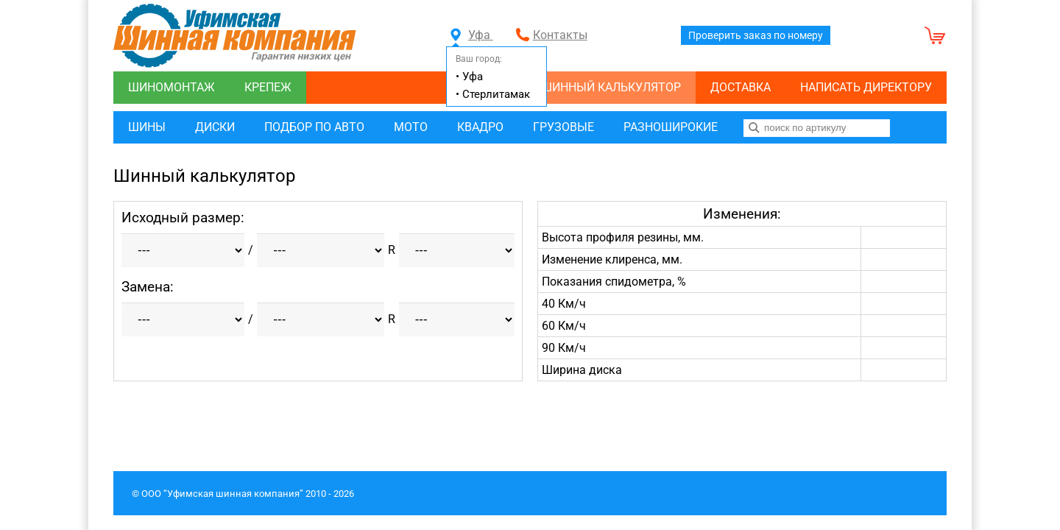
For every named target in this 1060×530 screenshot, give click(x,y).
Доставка (740, 87)
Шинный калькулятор (611, 87)
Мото (411, 127)
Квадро (480, 127)
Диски (215, 127)
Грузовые (563, 127)
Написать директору (866, 87)
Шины (147, 127)
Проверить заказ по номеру (755, 35)
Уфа (472, 35)
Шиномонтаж (171, 87)
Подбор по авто (314, 127)
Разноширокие (670, 127)
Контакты (560, 35)
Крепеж (268, 87)
